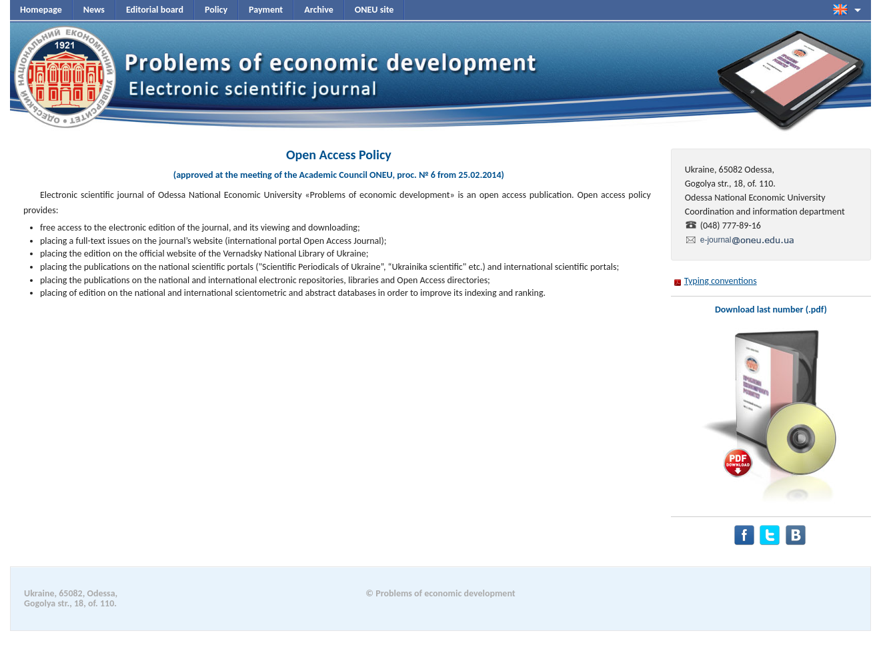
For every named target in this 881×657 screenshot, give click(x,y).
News (94, 9)
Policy (216, 9)
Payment (266, 9)
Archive (318, 9)
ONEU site (374, 9)
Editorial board (154, 9)
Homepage (41, 9)
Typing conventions (720, 281)
